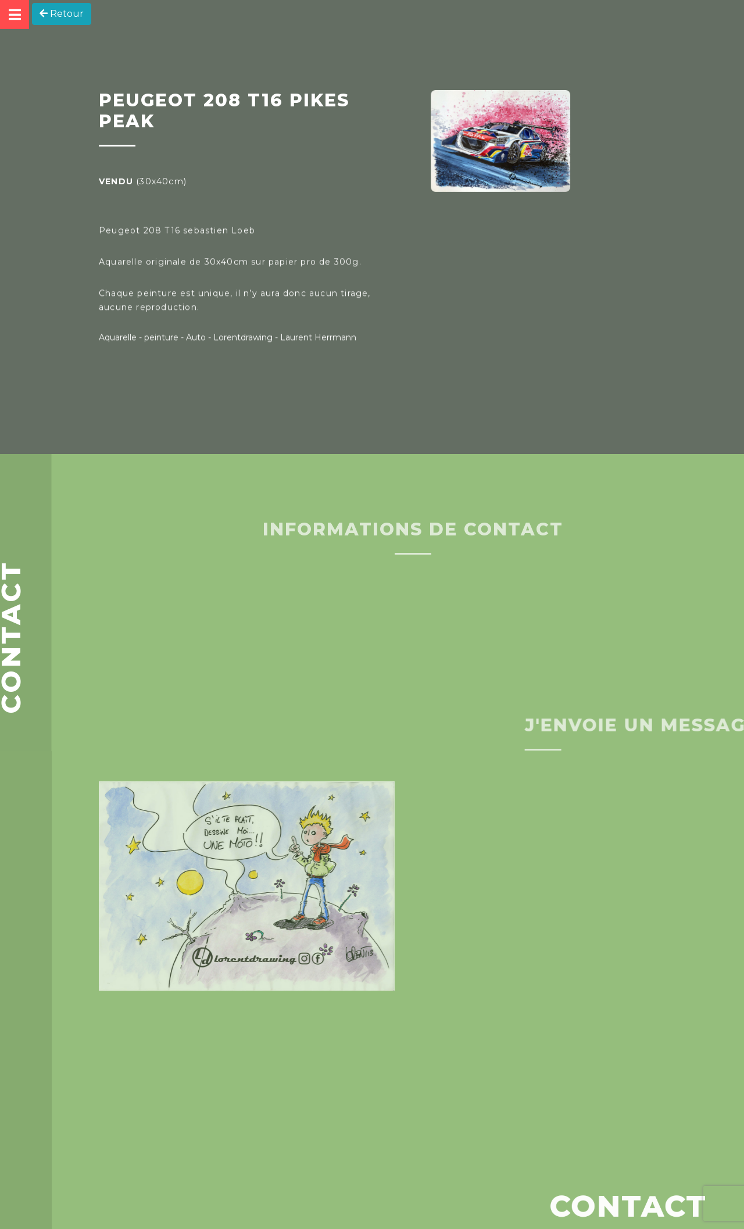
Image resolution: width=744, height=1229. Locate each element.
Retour (62, 13)
